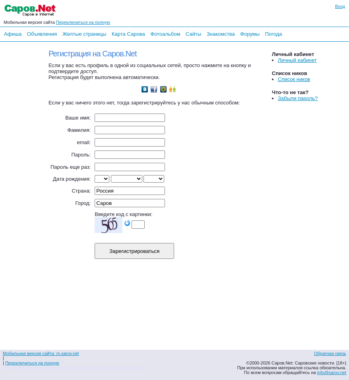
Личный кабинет (297, 60)
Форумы (250, 34)
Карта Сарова (128, 34)
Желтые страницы (84, 34)
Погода (273, 34)
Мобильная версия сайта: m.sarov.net (41, 353)
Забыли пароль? (298, 98)
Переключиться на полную (83, 22)
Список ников (294, 79)
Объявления (42, 34)
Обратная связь (330, 353)
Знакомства (221, 34)
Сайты (193, 34)
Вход (340, 6)
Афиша (12, 34)
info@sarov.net (331, 372)
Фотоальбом (165, 34)
